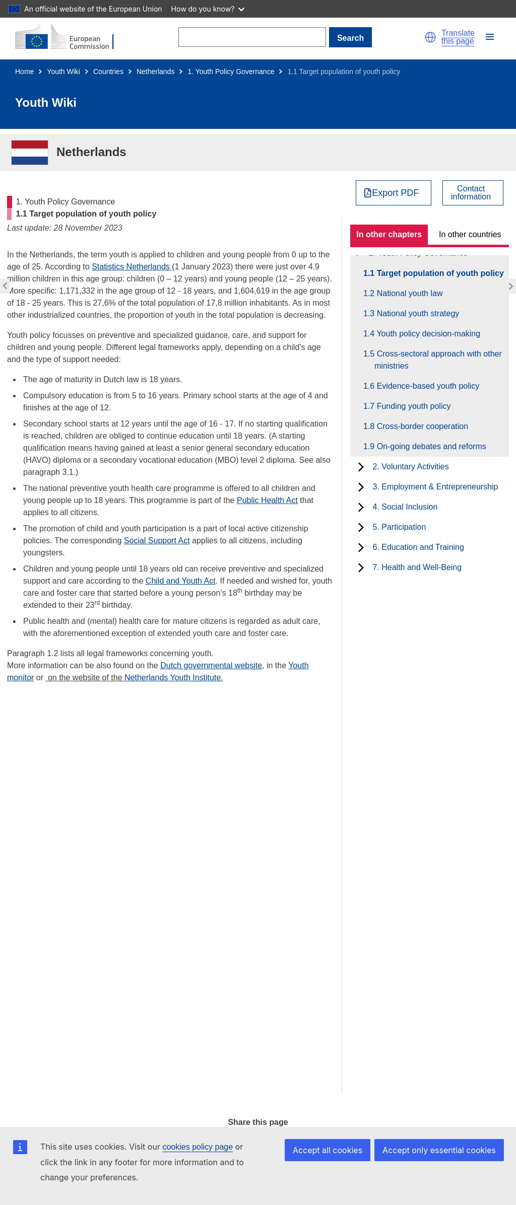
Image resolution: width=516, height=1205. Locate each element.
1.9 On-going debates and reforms (430, 446)
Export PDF (395, 193)
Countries (108, 71)
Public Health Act (267, 500)
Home (24, 71)
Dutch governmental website (211, 665)
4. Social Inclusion (404, 507)
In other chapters (389, 234)
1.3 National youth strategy (416, 313)
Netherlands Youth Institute (172, 677)
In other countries (470, 234)
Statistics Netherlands (132, 266)
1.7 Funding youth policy (412, 406)
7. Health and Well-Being (417, 567)
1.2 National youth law (408, 293)
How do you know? (208, 9)
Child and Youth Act (181, 581)
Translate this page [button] (458, 37)
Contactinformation (471, 193)
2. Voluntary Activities (410, 466)
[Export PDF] (394, 192)
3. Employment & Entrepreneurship (435, 486)
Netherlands (156, 71)
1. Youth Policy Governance (230, 71)
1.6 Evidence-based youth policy (426, 386)
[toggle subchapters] (361, 467)
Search (350, 38)
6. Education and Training (418, 547)
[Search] (252, 37)
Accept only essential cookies (439, 1150)
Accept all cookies (327, 1150)
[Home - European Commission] (70, 37)
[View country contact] (472, 192)
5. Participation (399, 527)
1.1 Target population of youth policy (439, 273)
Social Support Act (157, 540)
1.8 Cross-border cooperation (421, 426)
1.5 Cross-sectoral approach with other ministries (438, 359)
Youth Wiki (63, 71)
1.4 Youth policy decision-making (427, 333)
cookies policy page (197, 1147)
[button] (430, 37)
